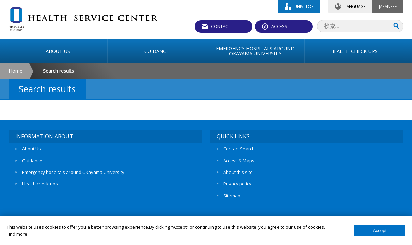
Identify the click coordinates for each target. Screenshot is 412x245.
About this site (238, 172)
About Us (31, 149)
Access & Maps (238, 161)
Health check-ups (40, 184)
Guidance (32, 161)
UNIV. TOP (304, 6)
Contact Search (239, 149)
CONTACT (221, 26)
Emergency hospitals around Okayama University (73, 172)
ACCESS (279, 26)
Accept (380, 230)
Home (15, 71)
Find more (17, 234)
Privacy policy (237, 184)
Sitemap (231, 196)
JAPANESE (388, 6)
